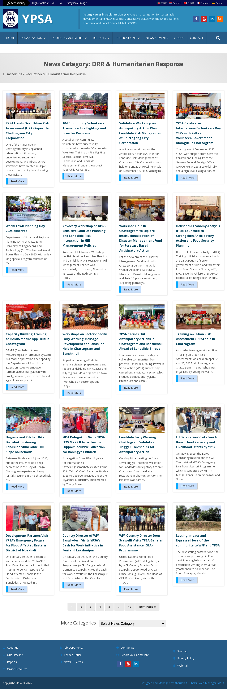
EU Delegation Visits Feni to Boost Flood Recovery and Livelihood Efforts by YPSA (197, 442)
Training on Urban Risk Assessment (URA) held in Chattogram (195, 339)
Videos (179, 38)
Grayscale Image (77, 3)
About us (12, 647)
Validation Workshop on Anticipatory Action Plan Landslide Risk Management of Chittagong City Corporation (141, 133)
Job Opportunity (73, 647)
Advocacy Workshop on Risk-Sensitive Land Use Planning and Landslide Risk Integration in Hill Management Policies (84, 236)
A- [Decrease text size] (61, 3)
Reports (99, 38)
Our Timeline (15, 655)
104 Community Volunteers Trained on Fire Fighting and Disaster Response (84, 128)
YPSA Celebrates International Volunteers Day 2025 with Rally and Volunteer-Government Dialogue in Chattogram (198, 133)
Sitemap (182, 651)
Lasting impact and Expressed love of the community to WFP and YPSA (198, 540)
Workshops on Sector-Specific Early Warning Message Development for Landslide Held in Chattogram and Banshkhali (84, 344)
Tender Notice (73, 655)
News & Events (157, 38)
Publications (126, 38)
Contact (196, 38)
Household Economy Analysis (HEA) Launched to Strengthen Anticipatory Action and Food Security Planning (198, 236)
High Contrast (40, 3)
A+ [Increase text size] (54, 3)
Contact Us (127, 647)
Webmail (182, 665)
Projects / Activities (67, 38)
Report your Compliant (135, 655)
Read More (17, 181)
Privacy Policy (185, 658)
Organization (31, 38)
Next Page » (147, 606)
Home (10, 38)
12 (129, 606)
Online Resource (17, 669)
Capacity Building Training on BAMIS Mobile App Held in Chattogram (27, 339)
